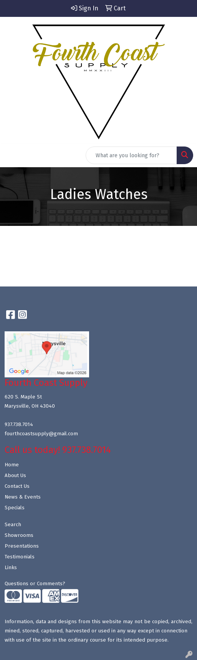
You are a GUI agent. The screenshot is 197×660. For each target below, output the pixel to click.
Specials (15, 508)
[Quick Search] (131, 155)
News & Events (23, 497)
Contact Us (17, 486)
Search (13, 525)
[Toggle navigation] (12, 155)
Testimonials (20, 557)
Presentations (22, 546)
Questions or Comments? (35, 584)
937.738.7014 (19, 424)
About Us (15, 475)
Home (12, 465)
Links (11, 568)
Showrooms (19, 535)
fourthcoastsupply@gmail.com (41, 434)
